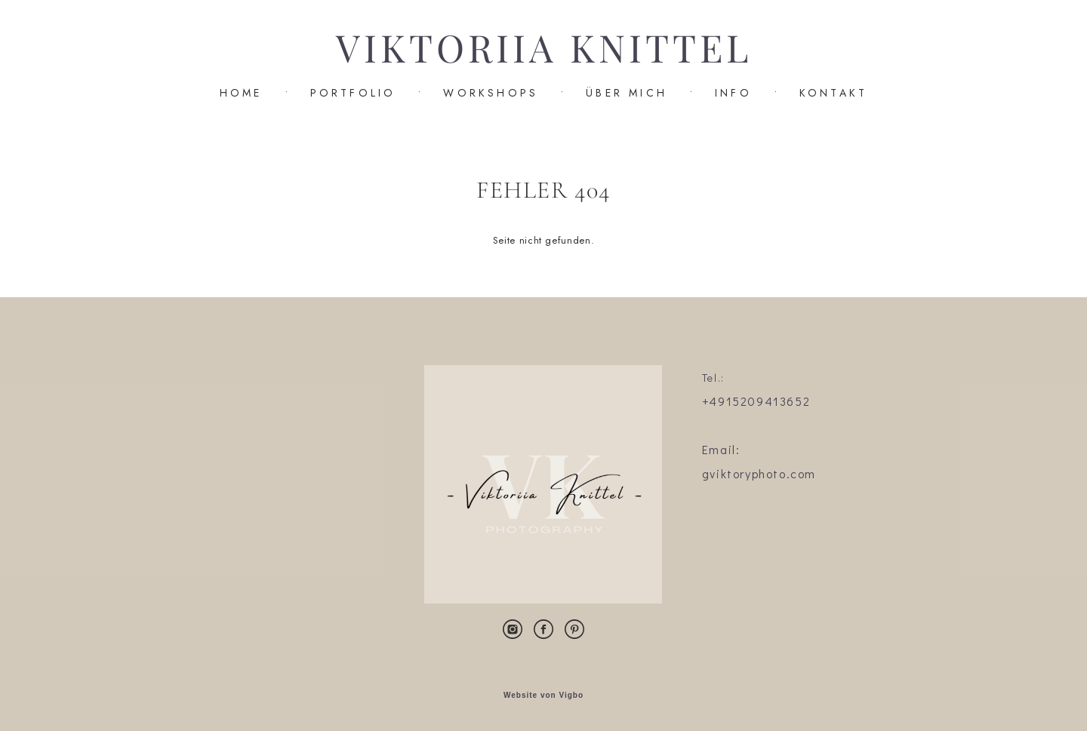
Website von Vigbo (543, 695)
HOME (241, 93)
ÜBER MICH (626, 93)
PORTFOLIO (353, 93)
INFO (733, 93)
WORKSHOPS (490, 93)
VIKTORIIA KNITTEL (544, 49)
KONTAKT (833, 93)
